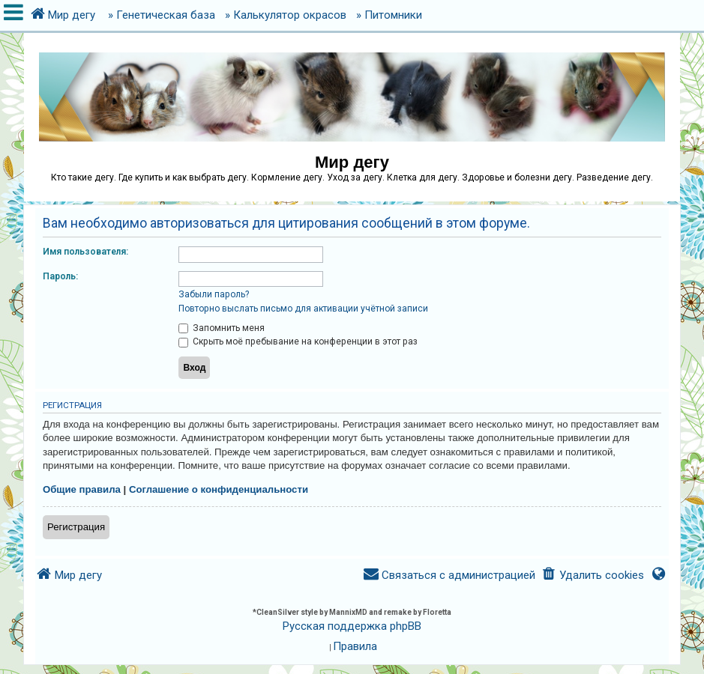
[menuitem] (593, 575)
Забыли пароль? (213, 294)
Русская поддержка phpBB (352, 626)
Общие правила (82, 489)
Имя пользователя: (85, 251)
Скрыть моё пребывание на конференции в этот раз (298, 341)
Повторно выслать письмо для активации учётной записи (303, 308)
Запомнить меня (221, 328)
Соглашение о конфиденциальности (218, 489)
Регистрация (76, 526)
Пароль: (60, 276)
